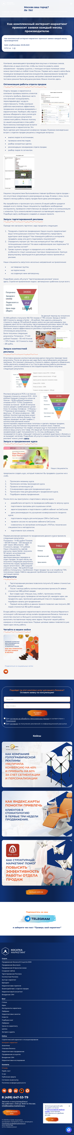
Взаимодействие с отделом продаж (15, 989)
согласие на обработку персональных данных (29, 719)
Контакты (5, 1064)
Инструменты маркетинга (11, 1008)
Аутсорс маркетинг (9, 980)
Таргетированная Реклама (12, 974)
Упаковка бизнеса (8, 1048)
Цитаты (4, 1029)
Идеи (4, 1005)
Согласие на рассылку (10, 1080)
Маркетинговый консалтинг (12, 992)
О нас (4, 1074)
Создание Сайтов (8, 971)
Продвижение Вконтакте (11, 965)
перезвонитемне (11, 1113)
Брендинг (5, 983)
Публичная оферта (9, 1077)
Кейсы (4, 1036)
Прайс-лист (6, 1071)
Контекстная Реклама (10, 977)
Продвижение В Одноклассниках (14, 968)
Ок (52, 1119)
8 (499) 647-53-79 (15, 1097)
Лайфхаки (5, 1011)
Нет (31, 10)
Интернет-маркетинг (10, 1042)
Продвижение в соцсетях (11, 1054)
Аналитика (6, 1045)
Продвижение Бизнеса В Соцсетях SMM (16, 962)
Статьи (4, 1002)
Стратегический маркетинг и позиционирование (20, 1040)
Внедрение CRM (8, 994)
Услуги (4, 958)
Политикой (11, 721)
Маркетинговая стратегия (11, 986)
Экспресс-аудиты (8, 1032)
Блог (3, 999)
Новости (5, 1017)
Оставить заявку (38, 713)
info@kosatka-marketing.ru (13, 1106)
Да (25, 10)
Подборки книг (7, 1020)
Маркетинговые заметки (11, 1014)
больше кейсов (36, 892)
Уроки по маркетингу (10, 1026)
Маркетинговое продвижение (13, 1051)
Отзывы (5, 1068)
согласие (14, 724)
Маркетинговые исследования (13, 1060)
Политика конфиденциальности (13, 1123)
